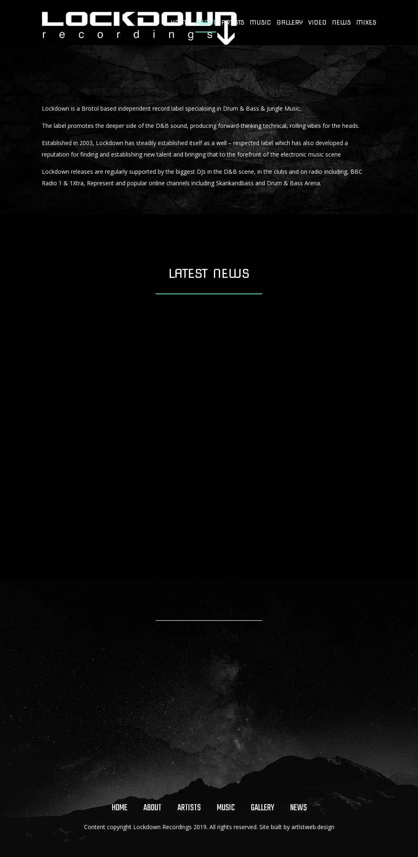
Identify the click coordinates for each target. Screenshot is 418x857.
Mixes (366, 23)
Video (317, 23)
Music (260, 23)
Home (180, 23)
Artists (232, 23)
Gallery (290, 23)
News (341, 23)
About (205, 23)
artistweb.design (312, 827)
